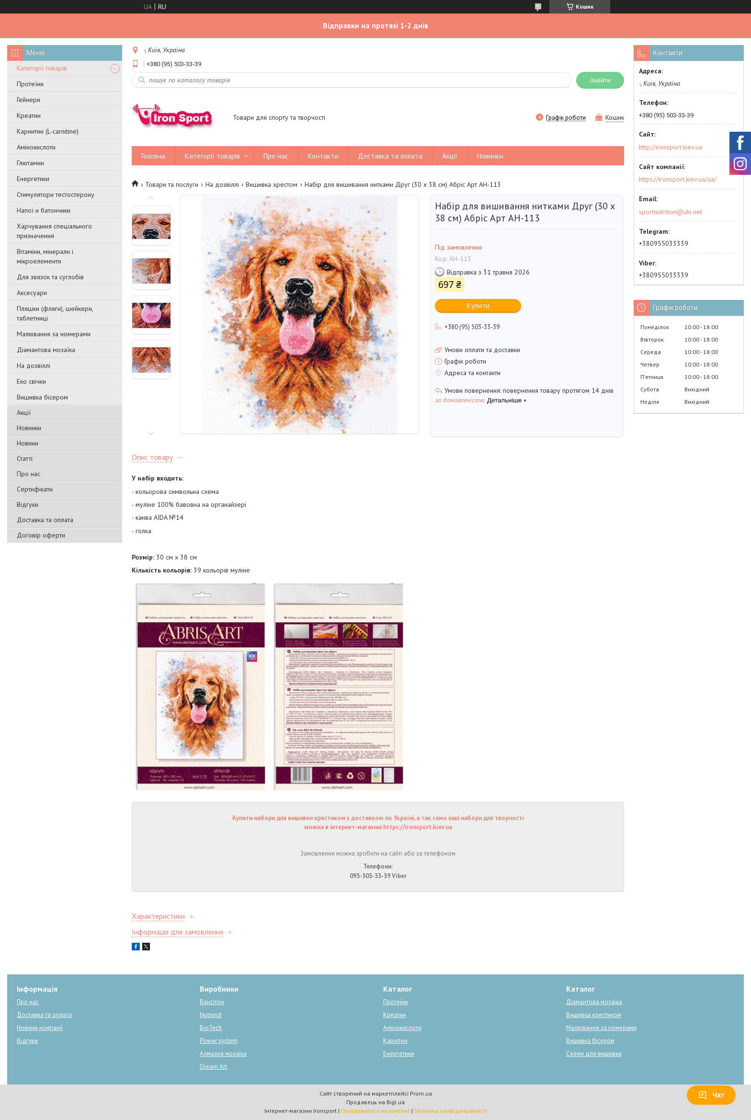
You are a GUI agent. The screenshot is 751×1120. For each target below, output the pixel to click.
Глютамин (30, 163)
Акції (24, 412)
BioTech (211, 1028)
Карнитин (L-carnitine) (48, 131)
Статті (25, 458)
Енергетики (33, 178)
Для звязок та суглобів (50, 277)
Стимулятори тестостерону (55, 194)
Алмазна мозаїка (223, 1054)
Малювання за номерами (54, 334)
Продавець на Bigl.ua (375, 1102)
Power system (219, 1041)
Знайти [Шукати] (600, 80)
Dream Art (213, 1067)
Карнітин (395, 1041)
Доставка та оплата (45, 519)
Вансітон (212, 1002)
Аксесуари (32, 292)
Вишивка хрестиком (593, 1015)
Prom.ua (421, 1093)
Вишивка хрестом (271, 184)
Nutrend (210, 1015)
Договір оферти (41, 535)
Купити (478, 305)
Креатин (29, 115)
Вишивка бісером (42, 397)
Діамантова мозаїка (46, 349)
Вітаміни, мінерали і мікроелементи (45, 256)
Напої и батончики (43, 210)
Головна (153, 156)
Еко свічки (31, 381)
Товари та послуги (171, 184)
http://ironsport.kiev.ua (670, 147)
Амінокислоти (36, 147)
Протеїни (30, 84)
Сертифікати (35, 489)
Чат (711, 1095)
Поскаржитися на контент (375, 1110)
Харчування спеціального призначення (54, 231)
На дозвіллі (33, 365)
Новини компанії (40, 1028)
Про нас (28, 473)
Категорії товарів (42, 68)
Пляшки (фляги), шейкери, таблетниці (55, 313)
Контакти (323, 156)
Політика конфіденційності (450, 1110)
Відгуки (27, 504)
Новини (27, 443)
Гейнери (28, 99)
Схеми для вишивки (594, 1054)
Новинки (29, 427)
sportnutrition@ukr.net (670, 211)
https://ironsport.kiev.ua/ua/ (678, 179)
